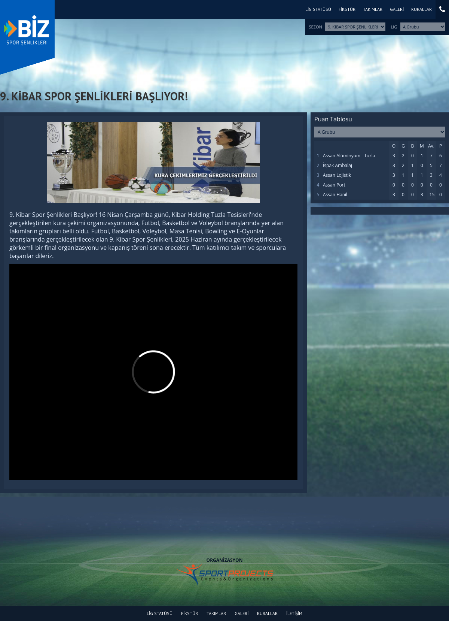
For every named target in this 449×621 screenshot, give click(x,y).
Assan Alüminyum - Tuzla (349, 155)
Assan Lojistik (337, 175)
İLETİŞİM (294, 613)
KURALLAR (421, 9)
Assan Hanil (335, 194)
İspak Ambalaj (337, 165)
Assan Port (334, 185)
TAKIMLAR (372, 9)
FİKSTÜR (347, 9)
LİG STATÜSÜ (318, 9)
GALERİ (397, 9)
